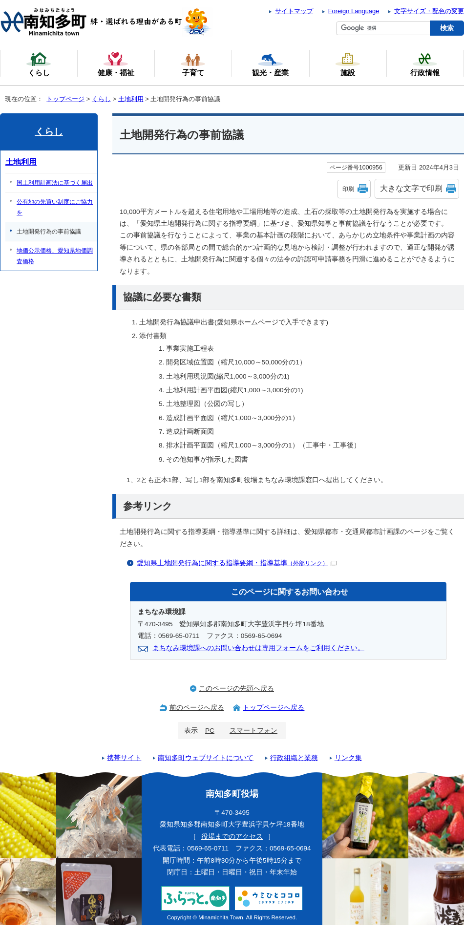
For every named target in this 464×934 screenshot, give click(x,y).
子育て (193, 64)
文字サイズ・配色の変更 (429, 11)
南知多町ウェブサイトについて (205, 758)
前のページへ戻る (196, 707)
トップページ (65, 99)
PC (209, 730)
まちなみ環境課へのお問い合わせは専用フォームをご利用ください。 (258, 648)
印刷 (348, 189)
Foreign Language (354, 11)
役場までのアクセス (232, 836)
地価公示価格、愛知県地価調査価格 (55, 256)
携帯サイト (124, 758)
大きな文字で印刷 (411, 188)
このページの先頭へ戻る (236, 688)
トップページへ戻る (273, 707)
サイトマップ (294, 11)
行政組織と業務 (294, 758)
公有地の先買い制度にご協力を (55, 207)
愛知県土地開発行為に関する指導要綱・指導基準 (237, 563)
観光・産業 (270, 64)
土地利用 (131, 99)
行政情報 (425, 64)
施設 (348, 64)
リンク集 (348, 758)
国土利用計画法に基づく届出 (55, 182)
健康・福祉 (116, 64)
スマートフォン (253, 730)
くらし (101, 99)
